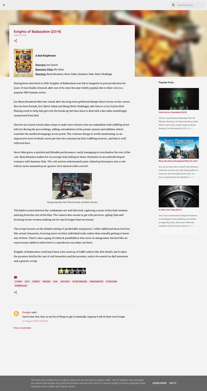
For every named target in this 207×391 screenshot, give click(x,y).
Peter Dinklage (80, 281)
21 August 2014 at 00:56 (35, 321)
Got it (172, 383)
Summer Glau (21, 286)
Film (55, 281)
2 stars (18, 281)
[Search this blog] (190, 5)
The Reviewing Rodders (33, 4)
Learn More (159, 383)
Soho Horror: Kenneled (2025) (173, 112)
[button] (15, 41)
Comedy (36, 281)
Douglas (26, 312)
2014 (27, 281)
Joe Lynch (65, 281)
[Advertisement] (72, 358)
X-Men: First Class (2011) (170, 210)
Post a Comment (22, 328)
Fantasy (46, 281)
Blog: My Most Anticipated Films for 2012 (178, 161)
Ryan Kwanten (96, 281)
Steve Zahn (111, 281)
